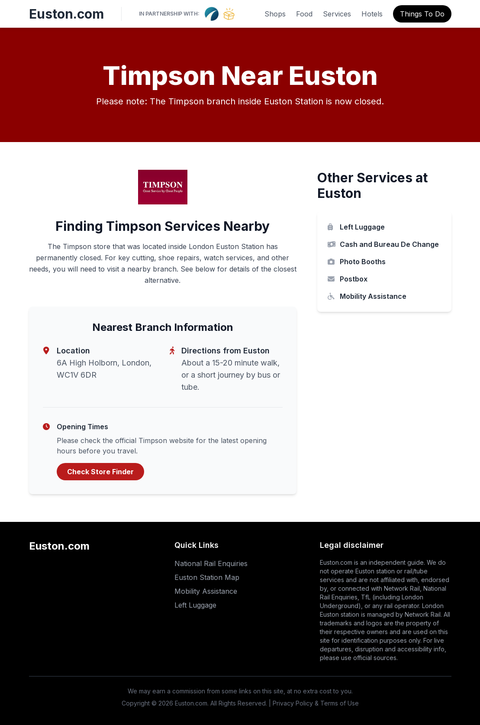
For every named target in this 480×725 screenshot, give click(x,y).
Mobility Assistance (367, 296)
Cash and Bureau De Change (383, 244)
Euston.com (66, 14)
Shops (275, 14)
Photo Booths (357, 261)
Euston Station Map (206, 577)
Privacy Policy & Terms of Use (316, 703)
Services (337, 14)
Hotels (372, 14)
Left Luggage (356, 227)
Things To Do (422, 14)
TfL (365, 597)
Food (304, 14)
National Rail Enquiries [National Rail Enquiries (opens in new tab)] (211, 563)
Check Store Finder (100, 471)
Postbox (347, 279)
